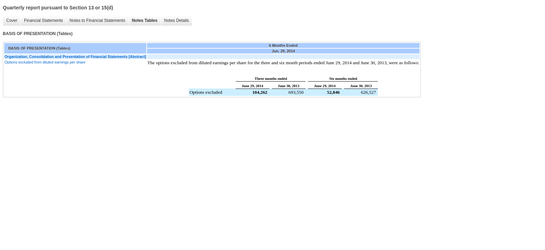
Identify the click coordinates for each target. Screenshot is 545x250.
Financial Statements (43, 20)
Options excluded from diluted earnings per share (45, 62)
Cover (11, 20)
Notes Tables (144, 20)
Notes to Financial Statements (97, 20)
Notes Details (176, 20)
